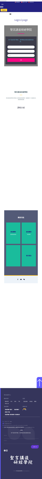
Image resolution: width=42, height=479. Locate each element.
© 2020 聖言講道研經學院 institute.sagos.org (21, 470)
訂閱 (21, 430)
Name (5, 435)
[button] (10, 14)
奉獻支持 (25, 406)
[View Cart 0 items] (4, 10)
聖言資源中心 (7, 395)
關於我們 (6, 398)
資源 (24, 398)
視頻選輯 (6, 406)
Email (5, 440)
